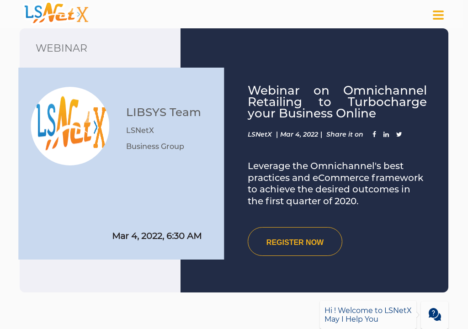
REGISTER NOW (295, 242)
